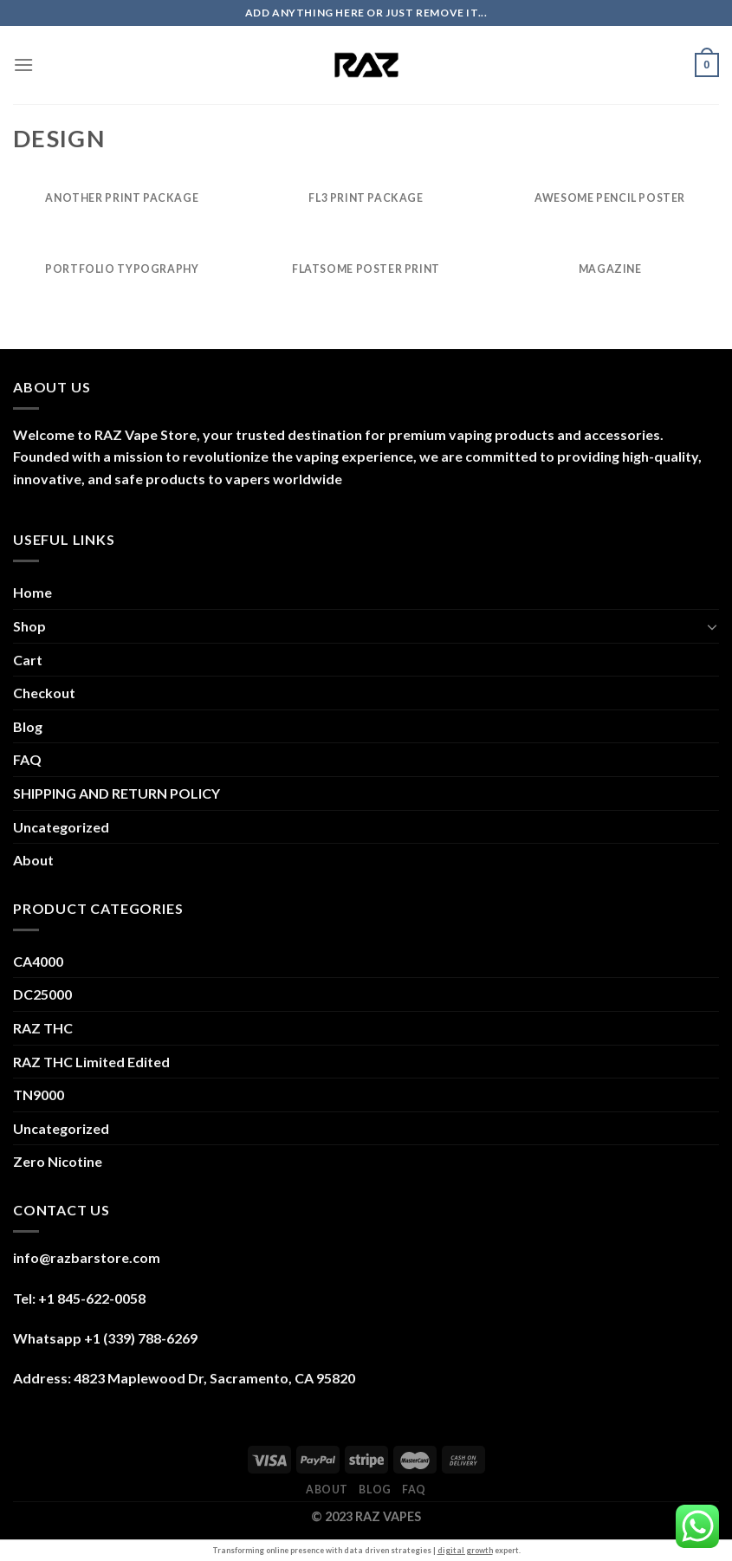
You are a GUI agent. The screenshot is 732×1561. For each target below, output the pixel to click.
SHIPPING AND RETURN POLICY (116, 793)
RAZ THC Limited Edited (91, 1061)
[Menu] (23, 64)
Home (32, 592)
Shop (29, 626)
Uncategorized (61, 827)
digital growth (465, 1550)
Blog (27, 726)
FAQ (27, 759)
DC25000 (42, 994)
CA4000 (38, 961)
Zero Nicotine (57, 1161)
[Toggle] (712, 626)
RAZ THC (43, 1028)
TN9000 (38, 1094)
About (33, 860)
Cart (27, 659)
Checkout (44, 692)
